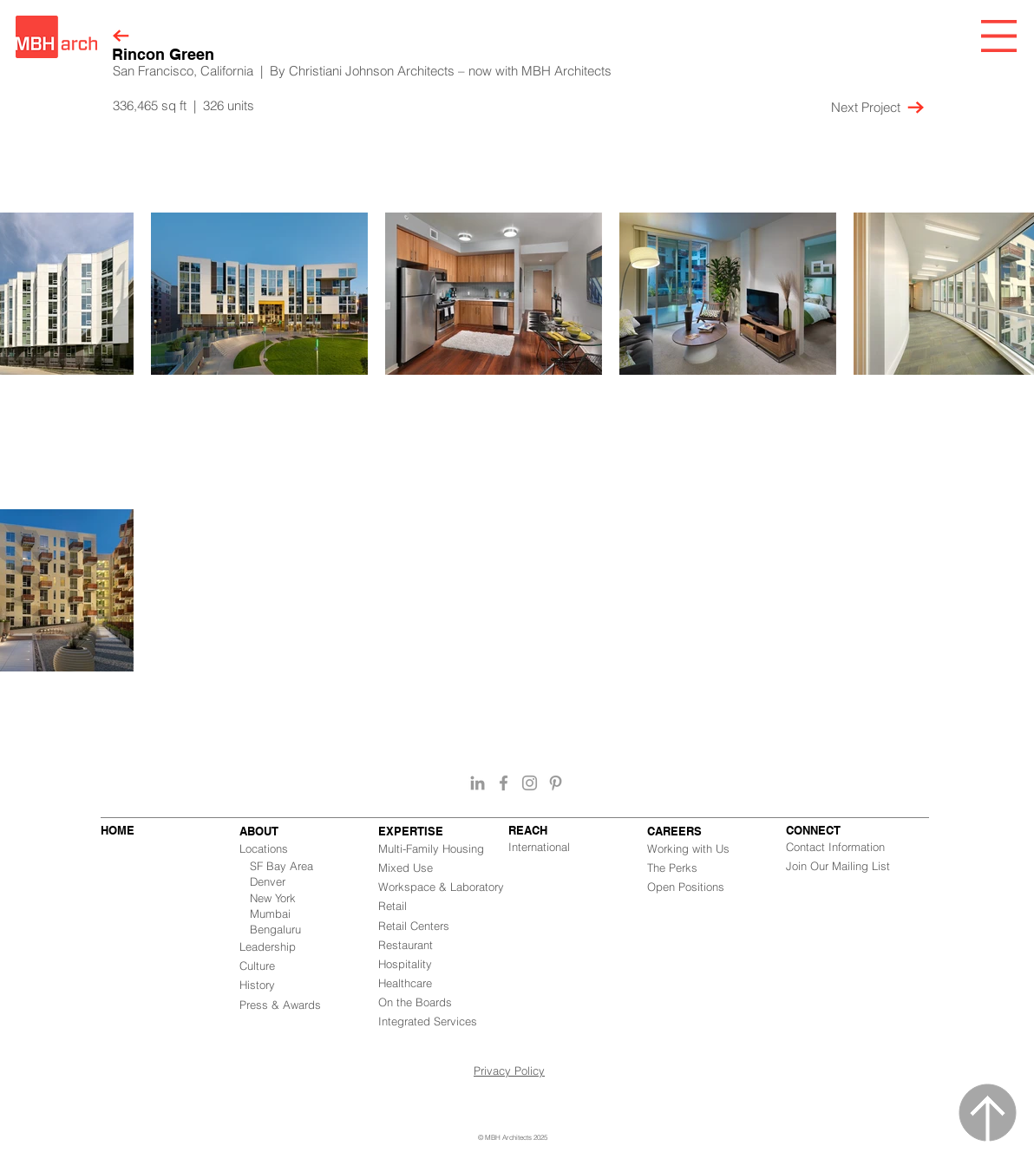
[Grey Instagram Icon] (530, 783)
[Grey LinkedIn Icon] (478, 783)
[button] (999, 36)
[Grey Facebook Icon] (504, 783)
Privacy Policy (509, 1070)
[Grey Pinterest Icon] (556, 783)
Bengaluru (275, 929)
